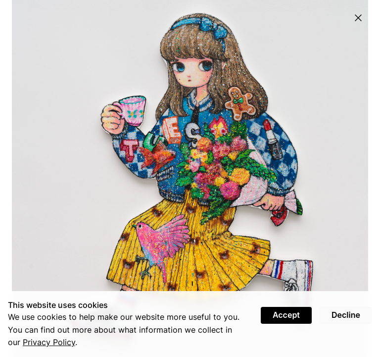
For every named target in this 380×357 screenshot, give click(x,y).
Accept (286, 315)
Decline (346, 315)
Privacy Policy (49, 342)
